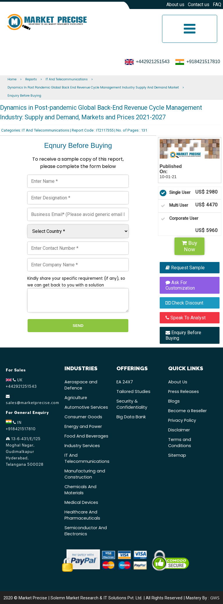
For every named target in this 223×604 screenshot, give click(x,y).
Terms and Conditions (179, 443)
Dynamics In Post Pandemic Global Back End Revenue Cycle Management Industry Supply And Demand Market (93, 87)
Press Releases (183, 391)
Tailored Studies (133, 391)
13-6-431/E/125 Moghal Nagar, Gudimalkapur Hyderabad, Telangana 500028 (25, 451)
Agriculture (75, 398)
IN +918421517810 (21, 425)
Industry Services (82, 446)
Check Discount (184, 303)
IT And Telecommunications (67, 79)
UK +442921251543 (21, 383)
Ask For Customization (180, 285)
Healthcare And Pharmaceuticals (82, 515)
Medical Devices (81, 502)
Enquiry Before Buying (24, 95)
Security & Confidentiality (131, 404)
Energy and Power (83, 426)
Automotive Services (86, 407)
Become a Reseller (187, 411)
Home (12, 79)
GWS (215, 598)
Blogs (174, 401)
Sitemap (177, 455)
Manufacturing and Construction (84, 474)
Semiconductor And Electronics (85, 531)
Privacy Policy (182, 420)
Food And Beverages (86, 436)
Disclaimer (179, 430)
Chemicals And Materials (80, 490)
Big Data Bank (131, 417)
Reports (31, 79)
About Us (177, 382)
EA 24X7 (124, 382)
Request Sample (185, 267)
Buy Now (189, 246)
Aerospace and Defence (80, 385)
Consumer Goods (83, 417)
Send (78, 325)
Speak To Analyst (186, 317)
